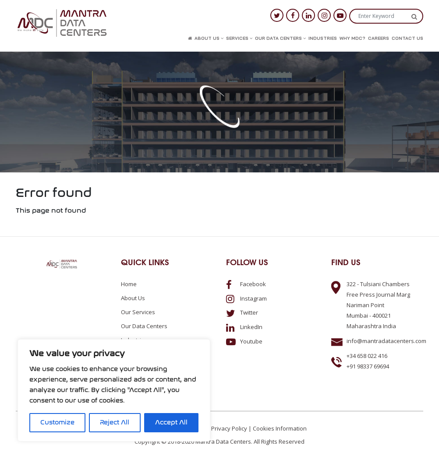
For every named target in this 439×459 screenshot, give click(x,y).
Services (239, 38)
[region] (114, 390)
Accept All (171, 422)
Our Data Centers (280, 38)
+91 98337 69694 (368, 366)
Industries (322, 38)
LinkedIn (244, 327)
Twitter (242, 312)
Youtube (244, 341)
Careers (378, 38)
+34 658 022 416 (367, 356)
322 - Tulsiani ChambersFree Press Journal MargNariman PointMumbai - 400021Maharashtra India (378, 305)
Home (129, 284)
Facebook (246, 284)
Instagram (246, 298)
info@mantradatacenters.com (386, 341)
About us (209, 38)
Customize (57, 422)
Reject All (114, 422)
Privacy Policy (229, 428)
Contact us (407, 38)
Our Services (138, 312)
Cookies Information (280, 428)
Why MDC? (352, 38)
